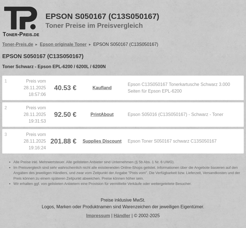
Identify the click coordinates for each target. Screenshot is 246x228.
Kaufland (102, 87)
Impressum (98, 215)
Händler (122, 215)
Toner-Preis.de (17, 44)
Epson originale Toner (63, 44)
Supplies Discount (102, 141)
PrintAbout (102, 114)
